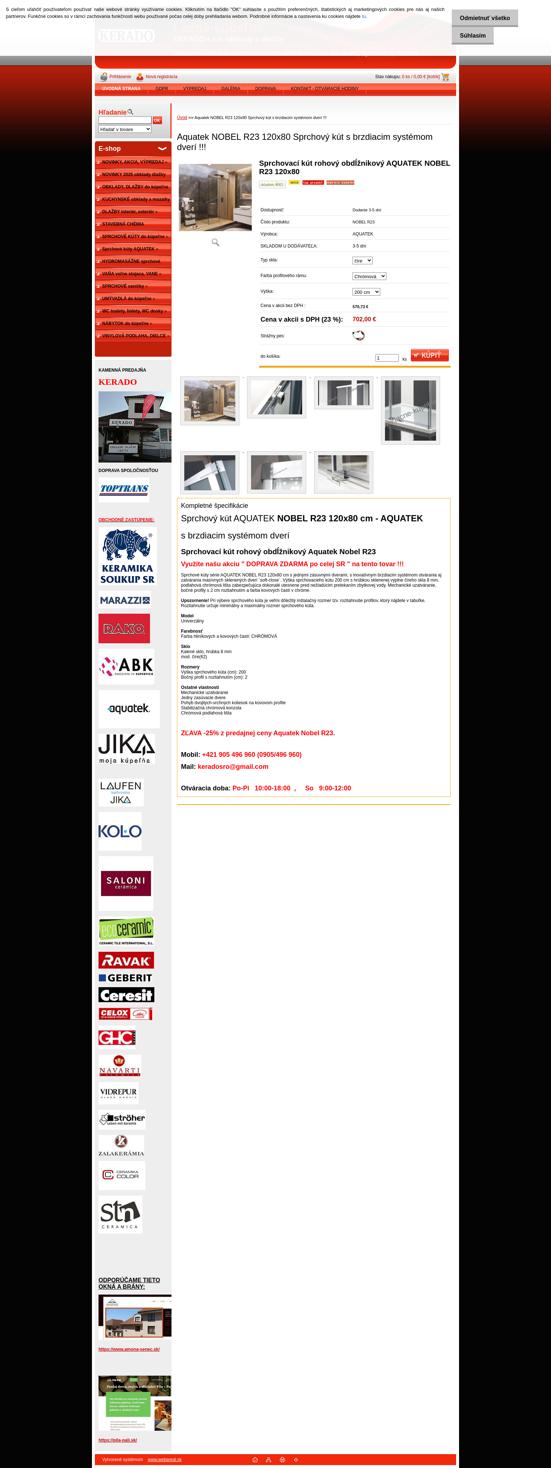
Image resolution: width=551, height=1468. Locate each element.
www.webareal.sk (165, 1459)
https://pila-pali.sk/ (118, 1440)
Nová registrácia (161, 76)
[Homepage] (121, 88)
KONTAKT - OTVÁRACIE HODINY (325, 88)
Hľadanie (113, 112)
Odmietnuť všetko (483, 18)
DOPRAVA (265, 88)
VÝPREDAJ (194, 88)
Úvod (182, 117)
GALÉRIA (230, 88)
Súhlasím (470, 35)
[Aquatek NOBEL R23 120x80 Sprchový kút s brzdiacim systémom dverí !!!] (215, 205)
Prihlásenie (120, 76)
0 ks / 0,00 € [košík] (421, 76)
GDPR (161, 88)
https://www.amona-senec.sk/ (129, 1349)
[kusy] (387, 358)
